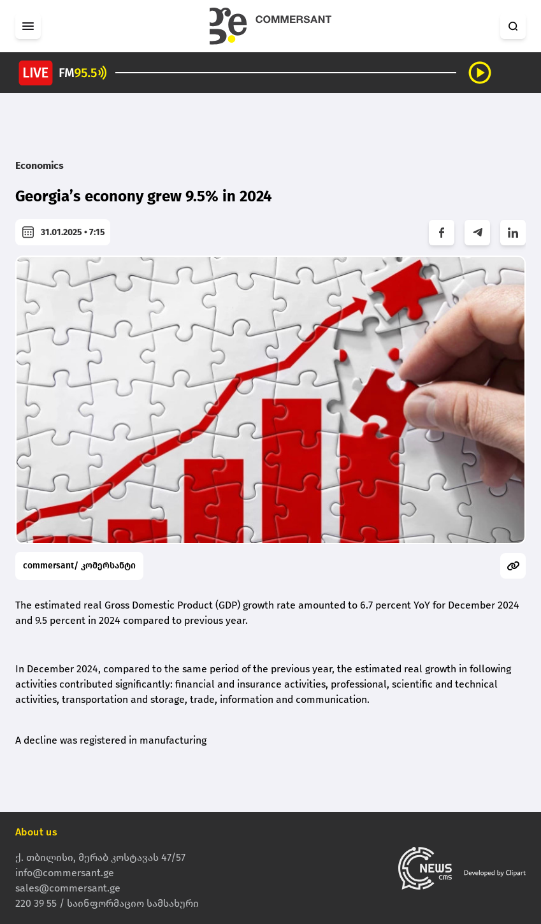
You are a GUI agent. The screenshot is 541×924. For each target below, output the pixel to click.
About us (36, 832)
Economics (39, 165)
